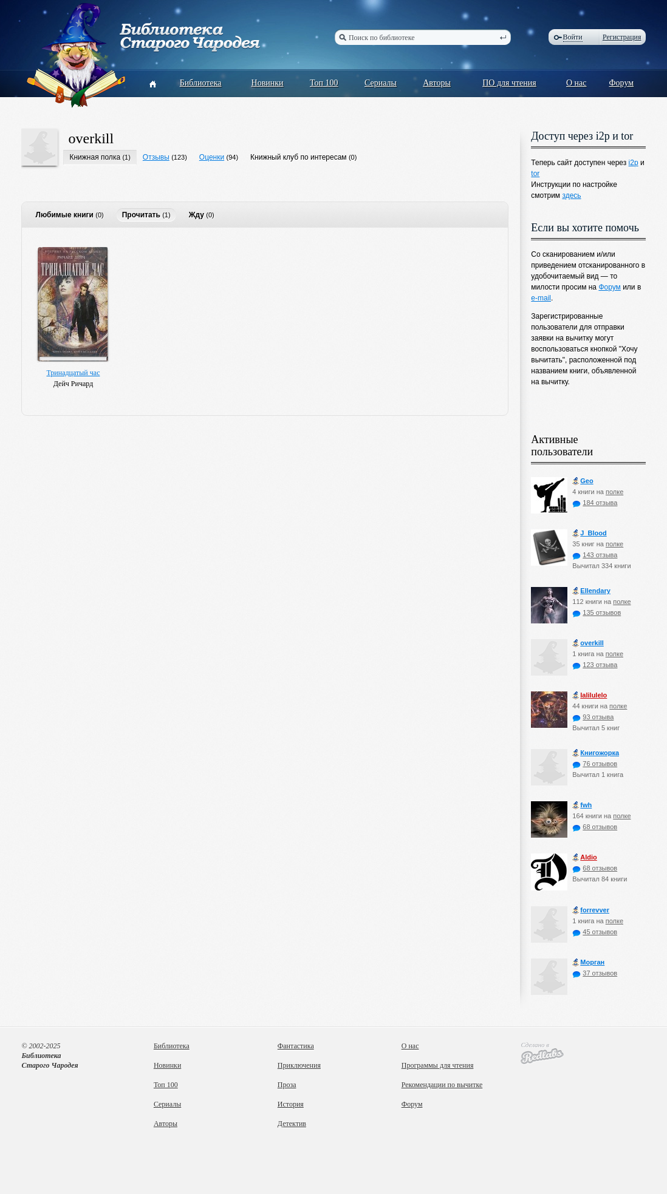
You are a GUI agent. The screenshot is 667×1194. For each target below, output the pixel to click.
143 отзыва (594, 554)
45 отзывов (594, 931)
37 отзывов (594, 973)
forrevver (590, 910)
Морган (588, 962)
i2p (633, 162)
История (291, 1104)
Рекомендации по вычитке (442, 1084)
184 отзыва (594, 502)
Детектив (292, 1123)
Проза (287, 1084)
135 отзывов (596, 612)
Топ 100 (324, 82)
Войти (573, 37)
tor (535, 173)
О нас (576, 82)
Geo (582, 481)
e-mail (541, 298)
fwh (582, 805)
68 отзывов (594, 826)
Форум (621, 82)
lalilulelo (589, 695)
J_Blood (589, 533)
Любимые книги (64, 215)
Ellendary (591, 591)
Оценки (211, 157)
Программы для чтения (438, 1065)
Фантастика (296, 1046)
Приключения (299, 1065)
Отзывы (156, 157)
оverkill (91, 138)
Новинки (267, 82)
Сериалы (380, 82)
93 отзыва (593, 717)
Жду (196, 215)
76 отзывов (594, 763)
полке (614, 491)
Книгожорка (595, 753)
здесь (571, 195)
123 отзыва (594, 664)
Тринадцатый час (73, 372)
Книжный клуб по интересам (298, 157)
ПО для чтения (509, 82)
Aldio (584, 857)
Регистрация (622, 37)
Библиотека (201, 82)
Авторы (437, 82)
